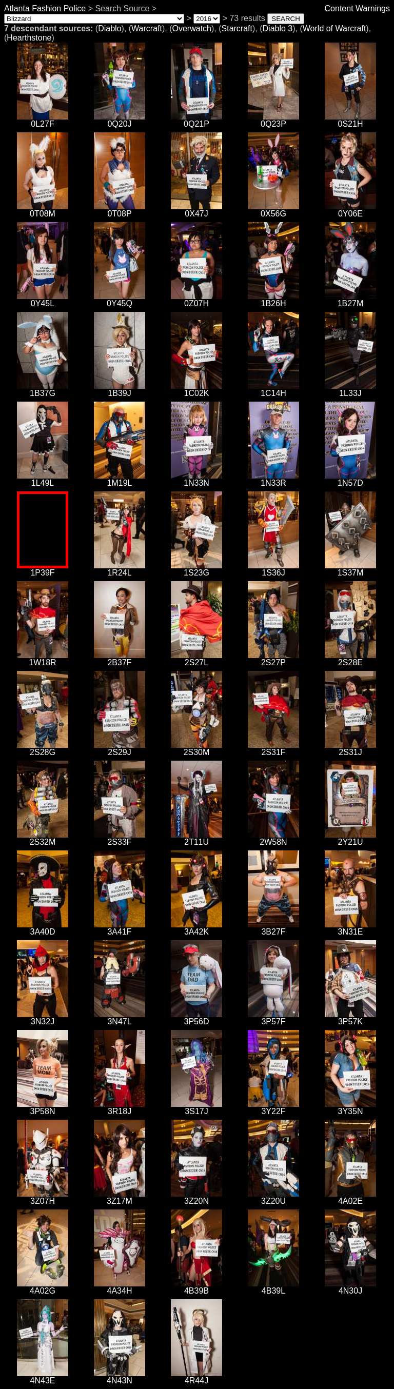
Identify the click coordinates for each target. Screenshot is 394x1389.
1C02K (196, 390)
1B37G (42, 390)
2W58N (273, 838)
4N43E (42, 1377)
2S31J (350, 749)
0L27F (42, 120)
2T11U (196, 838)
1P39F (42, 569)
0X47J (196, 210)
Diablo (109, 28)
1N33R (273, 479)
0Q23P (273, 120)
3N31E (350, 928)
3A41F (119, 928)
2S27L (196, 659)
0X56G (273, 210)
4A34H (119, 1287)
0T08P (119, 210)
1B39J (119, 390)
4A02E (350, 1197)
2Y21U (350, 838)
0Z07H (196, 300)
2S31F (273, 749)
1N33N (196, 479)
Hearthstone (29, 37)
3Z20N (196, 1197)
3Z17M (119, 1197)
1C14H (273, 390)
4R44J (196, 1377)
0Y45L (42, 300)
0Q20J (119, 120)
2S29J (119, 749)
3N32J (42, 1018)
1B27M (350, 300)
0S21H (350, 120)
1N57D (350, 479)
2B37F (119, 659)
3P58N (42, 1108)
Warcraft (146, 28)
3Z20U (273, 1197)
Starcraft (237, 28)
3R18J (119, 1108)
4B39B (196, 1287)
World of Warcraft (334, 28)
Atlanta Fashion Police (45, 8)
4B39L (273, 1287)
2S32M (42, 838)
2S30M (196, 749)
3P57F (273, 1018)
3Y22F (273, 1108)
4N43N (119, 1377)
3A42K (196, 928)
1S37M (350, 569)
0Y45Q (119, 300)
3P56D (196, 1018)
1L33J (350, 390)
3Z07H (42, 1197)
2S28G (42, 749)
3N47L (119, 1018)
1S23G (196, 569)
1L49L (42, 479)
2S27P (273, 659)
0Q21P (196, 120)
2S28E (350, 659)
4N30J (350, 1287)
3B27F (273, 928)
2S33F (119, 838)
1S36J (273, 569)
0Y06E (350, 210)
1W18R (42, 659)
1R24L (119, 569)
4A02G (42, 1287)
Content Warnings (357, 8)
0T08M (42, 210)
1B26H (273, 300)
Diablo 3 (278, 28)
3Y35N (350, 1108)
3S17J (196, 1108)
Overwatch (191, 28)
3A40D (42, 928)
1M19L (119, 479)
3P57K (350, 1018)
